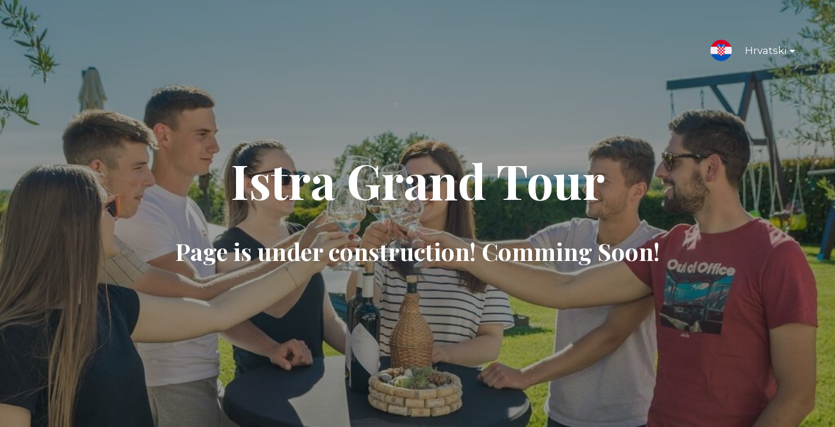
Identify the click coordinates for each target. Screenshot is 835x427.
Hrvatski (760, 52)
